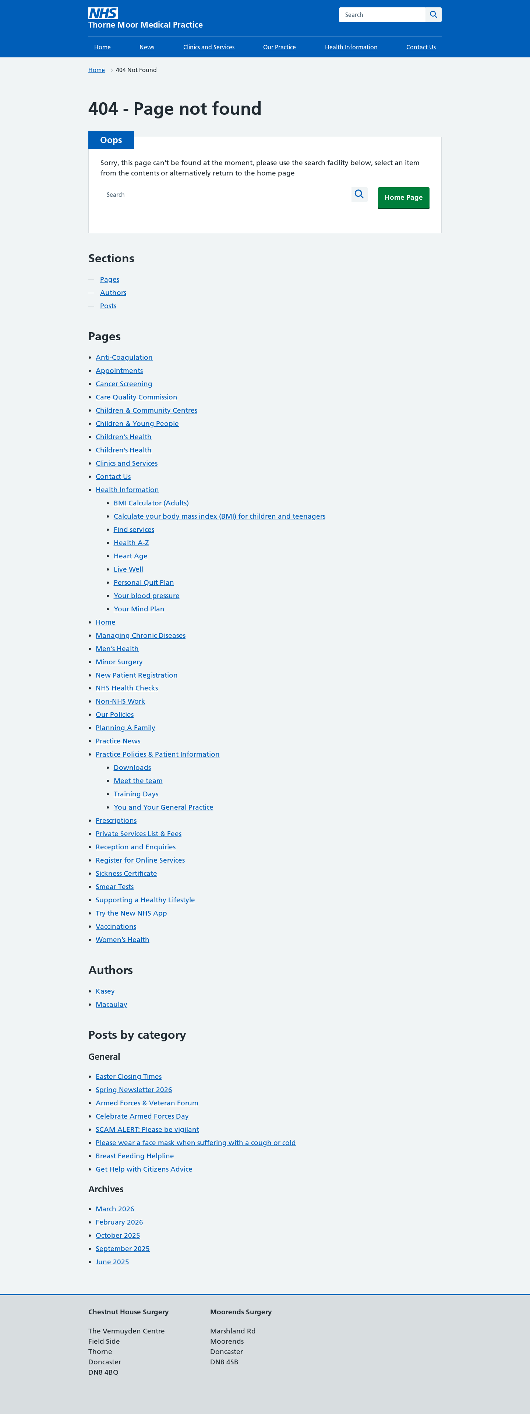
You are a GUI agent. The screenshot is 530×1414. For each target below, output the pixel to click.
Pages (109, 279)
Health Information (351, 47)
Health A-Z (131, 543)
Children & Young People (137, 423)
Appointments (119, 370)
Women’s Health (122, 939)
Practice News (118, 741)
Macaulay (111, 1004)
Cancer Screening (124, 384)
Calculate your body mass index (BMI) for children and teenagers (219, 516)
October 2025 (118, 1235)
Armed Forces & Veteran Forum (147, 1103)
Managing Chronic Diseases (141, 635)
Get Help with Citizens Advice (144, 1169)
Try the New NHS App (131, 913)
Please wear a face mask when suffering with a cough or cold (196, 1142)
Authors (113, 292)
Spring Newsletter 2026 (134, 1090)
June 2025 (112, 1262)
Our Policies (115, 714)
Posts (108, 306)
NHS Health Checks (127, 688)
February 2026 (119, 1222)
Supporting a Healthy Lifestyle (145, 900)
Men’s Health (117, 648)
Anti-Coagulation (124, 357)
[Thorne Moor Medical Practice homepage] (145, 18)
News (146, 47)
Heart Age (131, 556)
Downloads (132, 767)
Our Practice (279, 47)
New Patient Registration (137, 675)
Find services (134, 529)
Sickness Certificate (126, 873)
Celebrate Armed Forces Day (142, 1116)
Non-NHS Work (120, 701)
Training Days (136, 794)
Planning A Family (125, 728)
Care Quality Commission (136, 397)
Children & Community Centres (146, 410)
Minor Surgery (119, 662)
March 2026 (115, 1209)
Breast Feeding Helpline (135, 1156)
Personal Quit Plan (144, 582)
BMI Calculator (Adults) (151, 503)
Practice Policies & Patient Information (158, 754)
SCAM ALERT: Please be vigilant (147, 1129)
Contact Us (421, 47)
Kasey (105, 991)
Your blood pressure (147, 595)
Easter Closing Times (129, 1076)
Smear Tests (115, 886)
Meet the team (138, 781)
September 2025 (123, 1248)
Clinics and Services (208, 47)
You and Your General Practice (163, 807)
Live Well (128, 569)
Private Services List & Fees (138, 833)
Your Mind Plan (139, 609)
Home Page (404, 197)
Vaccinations (116, 926)
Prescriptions (116, 820)
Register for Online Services (140, 860)
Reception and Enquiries (136, 847)
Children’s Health (124, 437)
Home (102, 47)
